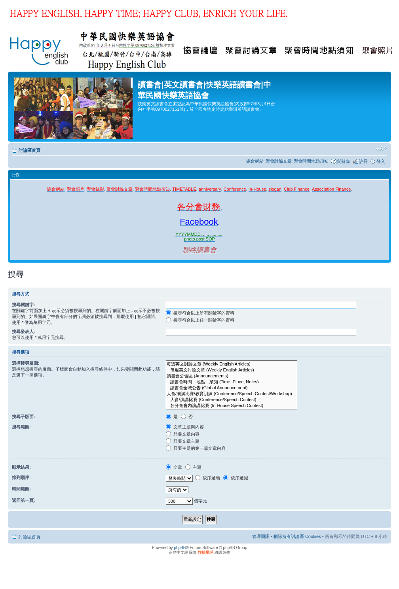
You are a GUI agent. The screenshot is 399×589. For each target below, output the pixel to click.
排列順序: (21, 477)
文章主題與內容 (185, 426)
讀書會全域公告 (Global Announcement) (231, 388)
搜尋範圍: (21, 426)
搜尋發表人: (23, 331)
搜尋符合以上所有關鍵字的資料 (200, 313)
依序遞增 (207, 477)
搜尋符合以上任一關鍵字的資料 (200, 320)
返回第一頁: (23, 500)
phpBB (180, 547)
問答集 (343, 161)
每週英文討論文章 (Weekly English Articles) (231, 364)
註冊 (363, 161)
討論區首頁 (29, 150)
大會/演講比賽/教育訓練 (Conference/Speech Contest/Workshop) (231, 394)
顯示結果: (21, 467)
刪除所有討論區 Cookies (297, 536)
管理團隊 (261, 536)
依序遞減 (235, 477)
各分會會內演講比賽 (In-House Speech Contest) (231, 406)
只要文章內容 (183, 434)
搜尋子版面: (23, 416)
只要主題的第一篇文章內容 (196, 448)
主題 (193, 467)
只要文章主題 (183, 441)
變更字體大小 (381, 148)
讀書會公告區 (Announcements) (231, 376)
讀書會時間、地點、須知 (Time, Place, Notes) (231, 382)
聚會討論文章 (279, 161)
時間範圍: (21, 489)
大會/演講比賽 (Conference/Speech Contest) (231, 400)
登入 (380, 161)
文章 (174, 467)
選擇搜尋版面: (26, 363)
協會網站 (255, 161)
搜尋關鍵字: (23, 304)
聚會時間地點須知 (311, 161)
